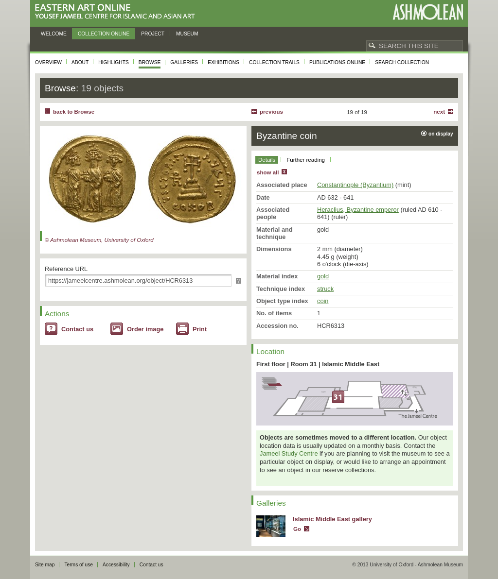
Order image (145, 329)
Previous (271, 112)
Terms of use (78, 564)
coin (322, 301)
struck (325, 288)
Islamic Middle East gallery (332, 519)
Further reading (305, 160)
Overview (48, 62)
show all (268, 172)
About (80, 62)
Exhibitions (223, 62)
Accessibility (116, 564)
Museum (187, 33)
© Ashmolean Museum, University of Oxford (99, 240)
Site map (44, 564)
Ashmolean (427, 12)
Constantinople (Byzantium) (355, 184)
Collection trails (274, 62)
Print (200, 329)
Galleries (184, 62)
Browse (150, 62)
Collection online (103, 33)
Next (439, 112)
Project (152, 33)
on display (440, 133)
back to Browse (73, 112)
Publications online (337, 62)
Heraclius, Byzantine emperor (358, 209)
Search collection (402, 62)
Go (297, 529)
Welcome (54, 33)
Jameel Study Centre (289, 453)
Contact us (77, 329)
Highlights (113, 62)
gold (323, 276)
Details (266, 160)
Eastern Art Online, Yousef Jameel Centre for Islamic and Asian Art (117, 12)
